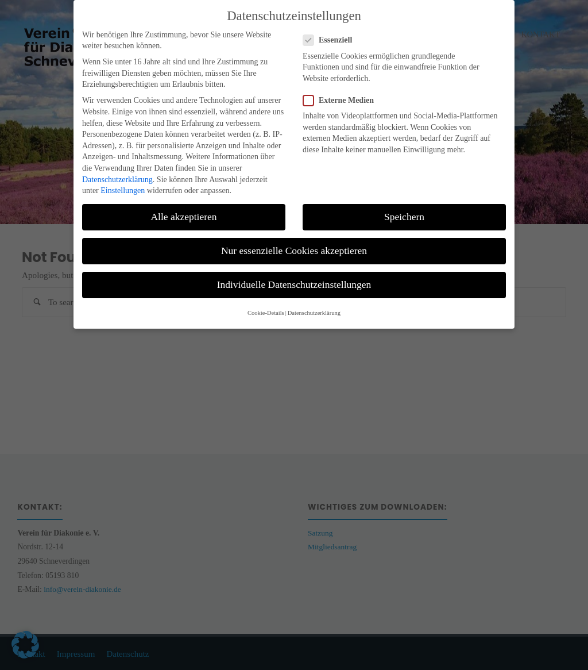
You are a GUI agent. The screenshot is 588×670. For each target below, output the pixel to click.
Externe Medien (343, 95)
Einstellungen (122, 186)
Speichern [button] (404, 212)
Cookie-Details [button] (265, 308)
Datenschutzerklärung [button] (314, 308)
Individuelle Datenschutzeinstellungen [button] (294, 280)
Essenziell (332, 35)
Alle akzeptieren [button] (183, 212)
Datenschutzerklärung (117, 175)
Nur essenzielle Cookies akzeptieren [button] (294, 246)
